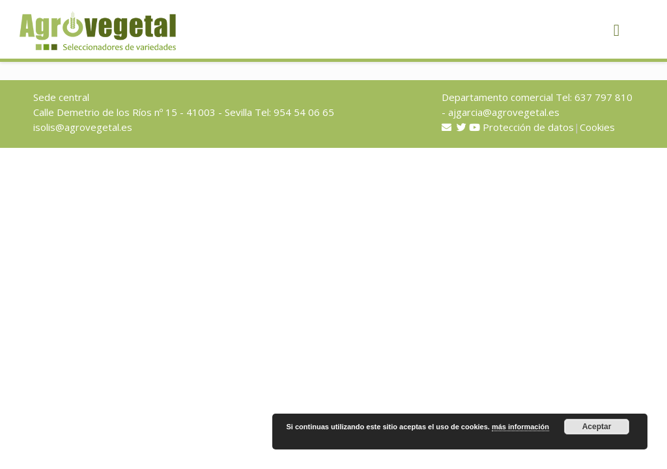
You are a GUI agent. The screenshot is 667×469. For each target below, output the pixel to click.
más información (520, 427)
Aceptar (597, 426)
